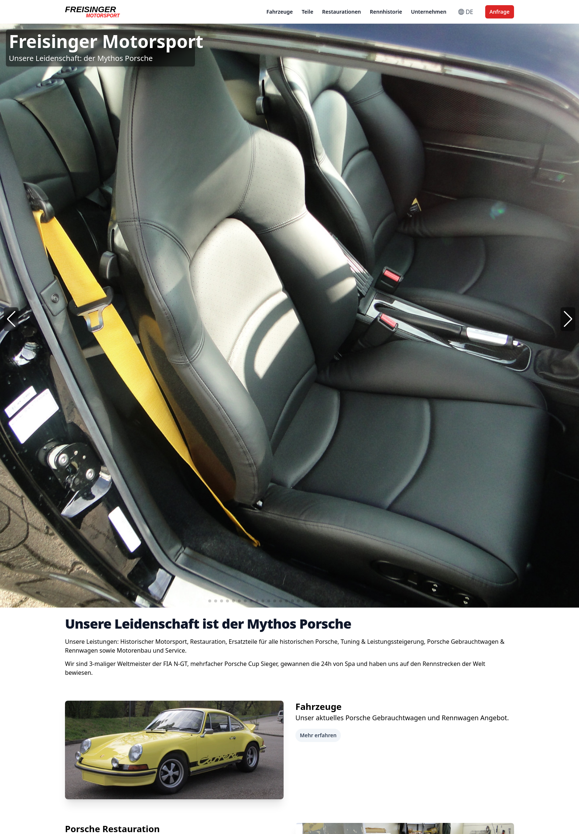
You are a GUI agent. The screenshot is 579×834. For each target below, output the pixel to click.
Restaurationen (341, 11)
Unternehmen (428, 11)
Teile (307, 11)
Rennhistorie (386, 11)
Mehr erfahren (318, 735)
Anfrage (500, 11)
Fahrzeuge (279, 11)
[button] (568, 319)
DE (465, 12)
